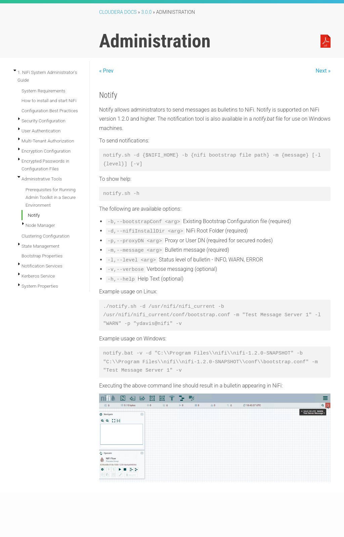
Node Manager (40, 225)
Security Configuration (44, 120)
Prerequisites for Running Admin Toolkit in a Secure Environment (51, 197)
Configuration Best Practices (50, 110)
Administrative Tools (42, 178)
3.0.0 (146, 12)
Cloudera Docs (118, 12)
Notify (34, 215)
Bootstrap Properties (42, 255)
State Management (40, 246)
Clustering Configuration (46, 236)
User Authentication (41, 130)
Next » (323, 71)
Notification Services (42, 265)
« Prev (106, 71)
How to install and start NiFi (49, 100)
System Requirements (43, 90)
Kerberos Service (38, 276)
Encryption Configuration (46, 151)
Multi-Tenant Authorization (48, 140)
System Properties (40, 286)
